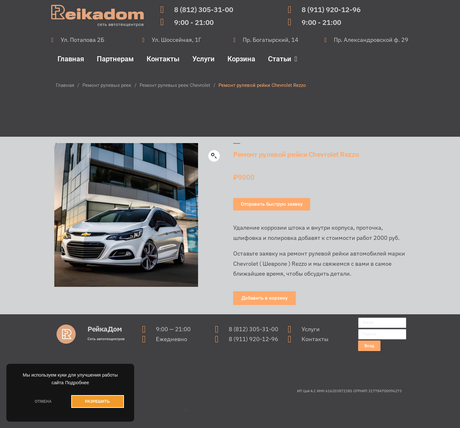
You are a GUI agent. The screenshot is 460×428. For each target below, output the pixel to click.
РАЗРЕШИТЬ (97, 401)
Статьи (282, 59)
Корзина (241, 59)
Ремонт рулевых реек (106, 85)
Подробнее (77, 382)
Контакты (163, 59)
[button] (214, 156)
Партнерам (115, 59)
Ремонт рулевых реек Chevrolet (175, 85)
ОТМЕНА (42, 401)
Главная (70, 59)
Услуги (203, 59)
